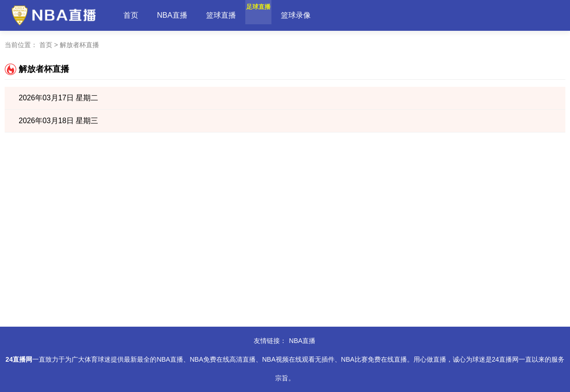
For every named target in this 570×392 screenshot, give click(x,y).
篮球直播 (221, 15)
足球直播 (270, 15)
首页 (130, 15)
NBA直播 (172, 15)
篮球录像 (318, 15)
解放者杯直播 (79, 45)
